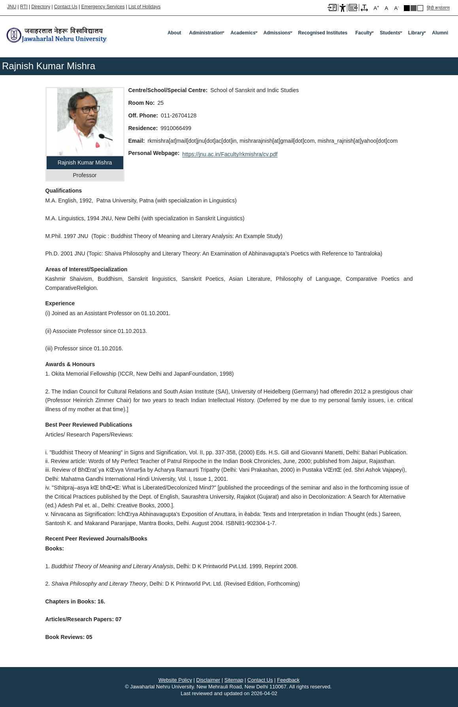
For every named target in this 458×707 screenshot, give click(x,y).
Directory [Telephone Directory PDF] (40, 6)
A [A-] (396, 7)
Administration (206, 33)
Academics (242, 33)
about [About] (174, 33)
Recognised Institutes (323, 33)
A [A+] (376, 7)
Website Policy (175, 680)
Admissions (277, 33)
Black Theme (407, 8)
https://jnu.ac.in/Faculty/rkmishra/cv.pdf (229, 154)
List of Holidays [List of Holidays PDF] (144, 6)
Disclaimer (208, 680)
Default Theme (420, 8)
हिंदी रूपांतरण (438, 8)
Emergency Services (102, 6)
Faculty (363, 33)
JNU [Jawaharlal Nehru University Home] (11, 6)
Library (416, 33)
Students (390, 33)
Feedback (288, 680)
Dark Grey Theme (414, 8)
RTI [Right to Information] (24, 6)
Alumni (440, 33)
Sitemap (233, 680)
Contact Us (65, 6)
